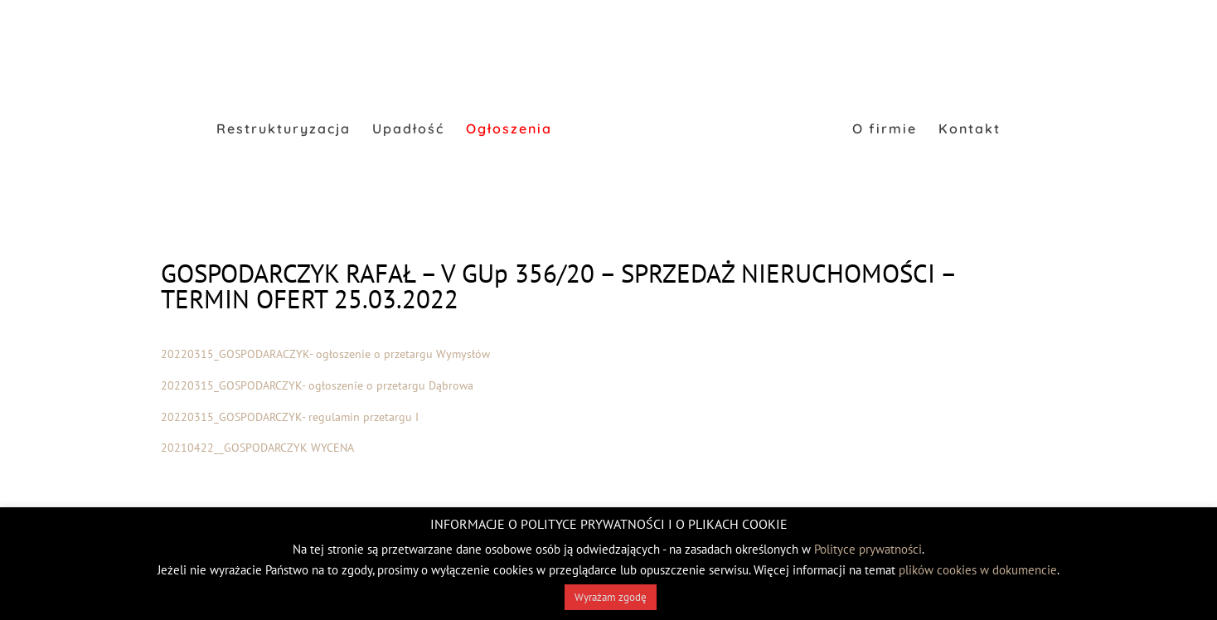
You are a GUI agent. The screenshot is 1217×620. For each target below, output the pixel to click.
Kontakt (969, 130)
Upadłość (408, 130)
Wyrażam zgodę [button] (611, 597)
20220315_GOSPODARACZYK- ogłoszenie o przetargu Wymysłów (325, 353)
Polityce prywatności (868, 549)
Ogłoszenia (509, 130)
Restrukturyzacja (283, 130)
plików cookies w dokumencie (978, 570)
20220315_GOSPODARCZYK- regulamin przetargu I (290, 416)
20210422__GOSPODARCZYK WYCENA (257, 447)
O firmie (884, 130)
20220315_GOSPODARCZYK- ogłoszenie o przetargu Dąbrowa (317, 385)
